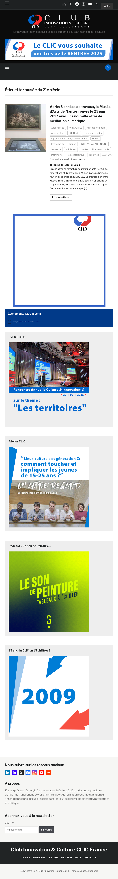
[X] (70, 4)
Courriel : (10, 822)
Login (107, 6)
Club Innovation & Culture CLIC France (59, 849)
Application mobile (96, 127)
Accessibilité (57, 127)
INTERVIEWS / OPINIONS (94, 144)
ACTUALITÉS (75, 127)
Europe (95, 138)
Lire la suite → (60, 197)
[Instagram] (83, 4)
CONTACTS (90, 857)
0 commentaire (78, 159)
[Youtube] (90, 4)
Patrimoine (57, 154)
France (72, 144)
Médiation (71, 149)
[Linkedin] (14, 772)
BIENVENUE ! (39, 857)
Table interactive (75, 154)
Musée (84, 149)
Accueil (26, 857)
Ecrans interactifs (93, 133)
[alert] (59, 322)
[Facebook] (77, 4)
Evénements (57, 144)
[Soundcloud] (96, 4)
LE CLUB (53, 857)
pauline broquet (62, 159)
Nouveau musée (100, 149)
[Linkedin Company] (64, 4)
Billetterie (74, 133)
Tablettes (94, 154)
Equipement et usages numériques (69, 138)
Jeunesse (56, 149)
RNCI (78, 857)
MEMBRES (67, 857)
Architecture (57, 133)
